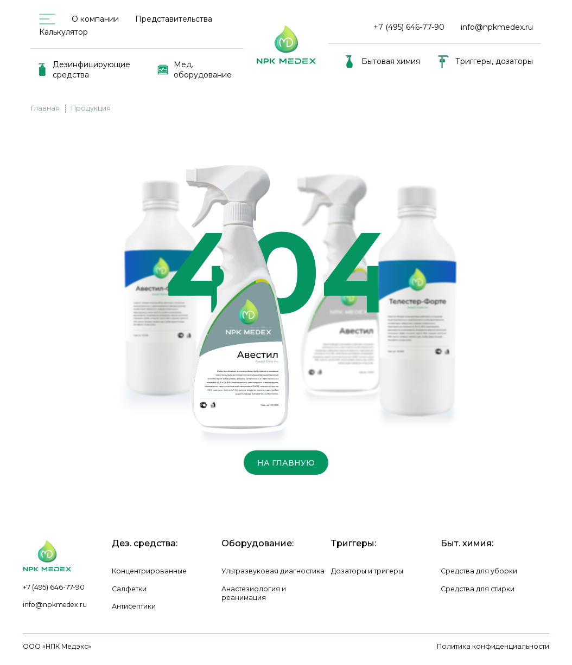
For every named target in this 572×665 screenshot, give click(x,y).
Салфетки (129, 589)
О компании (95, 19)
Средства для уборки (479, 571)
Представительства (173, 19)
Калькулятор (63, 32)
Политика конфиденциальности (493, 646)
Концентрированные (149, 571)
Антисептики (134, 606)
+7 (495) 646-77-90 (54, 587)
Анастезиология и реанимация (253, 593)
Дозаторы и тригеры (367, 571)
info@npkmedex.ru (497, 27)
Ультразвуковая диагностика (273, 571)
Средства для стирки (477, 589)
